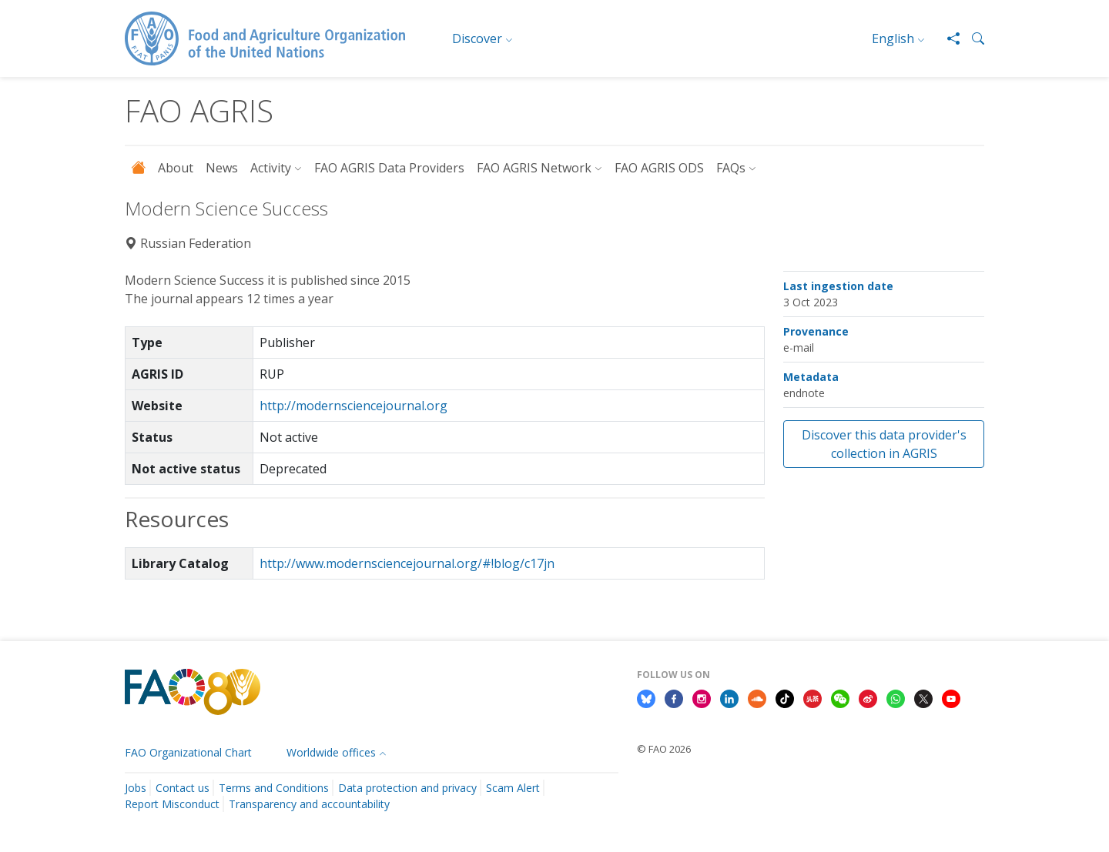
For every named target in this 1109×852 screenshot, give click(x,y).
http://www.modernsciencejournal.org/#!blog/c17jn (407, 563)
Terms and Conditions (274, 787)
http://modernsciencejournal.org (353, 405)
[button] (972, 38)
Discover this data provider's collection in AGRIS (884, 444)
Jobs (135, 787)
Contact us (182, 787)
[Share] (947, 38)
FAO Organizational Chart (188, 752)
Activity (270, 167)
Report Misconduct (172, 804)
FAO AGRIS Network (534, 167)
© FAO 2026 (664, 749)
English (893, 38)
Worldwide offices (331, 752)
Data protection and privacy (407, 787)
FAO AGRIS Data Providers (389, 167)
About (175, 167)
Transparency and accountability (309, 804)
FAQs (730, 167)
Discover (477, 38)
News (222, 167)
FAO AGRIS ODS (659, 167)
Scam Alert (513, 787)
